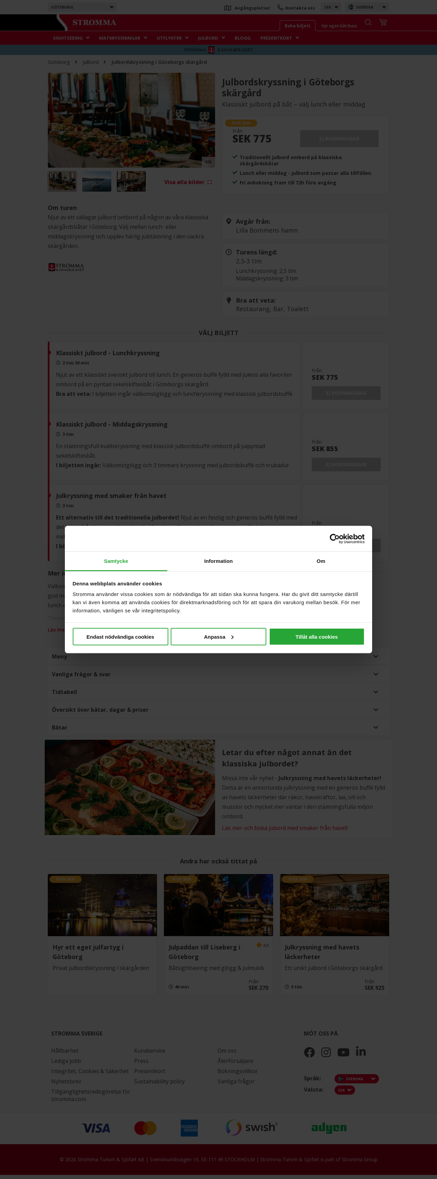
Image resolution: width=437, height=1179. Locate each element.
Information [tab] (218, 561)
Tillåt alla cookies (317, 636)
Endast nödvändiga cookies (120, 636)
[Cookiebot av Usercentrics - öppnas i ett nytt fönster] (335, 538)
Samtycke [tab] (116, 561)
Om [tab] (320, 561)
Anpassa (219, 636)
